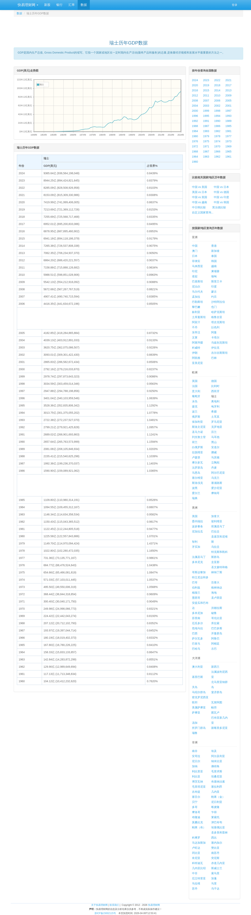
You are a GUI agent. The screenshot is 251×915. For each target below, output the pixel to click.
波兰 (194, 411)
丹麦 (214, 467)
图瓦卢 (215, 712)
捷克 (194, 406)
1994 (217, 115)
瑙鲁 (194, 733)
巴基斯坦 (197, 281)
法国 (194, 386)
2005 (228, 100)
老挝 (194, 276)
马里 (214, 883)
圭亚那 (215, 562)
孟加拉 (196, 296)
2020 (195, 85)
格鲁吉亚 (216, 317)
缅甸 (214, 276)
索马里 (215, 873)
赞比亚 (215, 847)
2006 (217, 100)
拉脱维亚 (197, 452)
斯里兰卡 (216, 281)
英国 (194, 381)
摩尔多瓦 (197, 462)
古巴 (214, 648)
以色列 (215, 327)
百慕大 (215, 582)
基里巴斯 (197, 676)
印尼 (194, 271)
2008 (195, 100)
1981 (228, 131)
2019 (206, 85)
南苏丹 (215, 852)
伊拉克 (215, 347)
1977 (228, 136)
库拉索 (215, 623)
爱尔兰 (196, 493)
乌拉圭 (215, 546)
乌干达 (215, 888)
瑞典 (194, 498)
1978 (217, 136)
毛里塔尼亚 (199, 786)
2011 (206, 95)
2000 (195, 110)
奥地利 (215, 401)
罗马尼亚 (216, 421)
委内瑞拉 (197, 521)
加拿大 (215, 516)
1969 (228, 146)
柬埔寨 (215, 271)
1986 (217, 126)
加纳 (194, 766)
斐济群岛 (216, 692)
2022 (217, 80)
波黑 (194, 488)
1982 (217, 131)
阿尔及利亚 (218, 756)
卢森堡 (196, 457)
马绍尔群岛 (199, 692)
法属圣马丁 (199, 557)
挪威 (214, 452)
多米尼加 (197, 613)
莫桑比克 (197, 822)
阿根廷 (215, 643)
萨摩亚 (196, 712)
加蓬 (214, 878)
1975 (206, 141)
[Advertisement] (128, 26)
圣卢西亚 (216, 597)
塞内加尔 (216, 842)
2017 (228, 85)
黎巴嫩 (196, 306)
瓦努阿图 (216, 702)
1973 (228, 141)
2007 (206, 100)
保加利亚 (197, 421)
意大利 (196, 391)
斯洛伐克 (197, 482)
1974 (217, 141)
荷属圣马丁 (218, 526)
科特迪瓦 (197, 863)
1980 (195, 136)
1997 (228, 110)
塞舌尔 (196, 796)
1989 (228, 120)
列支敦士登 (199, 437)
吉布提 (196, 791)
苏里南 (196, 618)
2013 (228, 90)
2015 (206, 90)
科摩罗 (196, 837)
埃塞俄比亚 (218, 827)
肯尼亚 (196, 858)
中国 (194, 245)
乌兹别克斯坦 (219, 342)
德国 (214, 381)
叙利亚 (196, 312)
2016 (195, 90)
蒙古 (214, 291)
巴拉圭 (215, 531)
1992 (195, 120)
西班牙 (215, 391)
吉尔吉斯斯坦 (219, 352)
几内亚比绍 (199, 868)
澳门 (194, 250)
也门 (214, 306)
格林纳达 (216, 587)
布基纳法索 (218, 781)
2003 (206, 105)
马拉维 (196, 883)
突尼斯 (215, 858)
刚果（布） (199, 827)
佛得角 (215, 766)
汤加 (194, 722)
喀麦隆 (215, 807)
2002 (217, 105)
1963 (206, 156)
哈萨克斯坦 (218, 312)
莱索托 (215, 817)
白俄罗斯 (197, 447)
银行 (59, 4)
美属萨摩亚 (199, 707)
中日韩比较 (199, 207)
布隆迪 (196, 817)
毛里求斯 (216, 771)
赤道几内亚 (218, 863)
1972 (195, 146)
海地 (214, 592)
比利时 (215, 386)
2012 (195, 95)
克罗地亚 (216, 426)
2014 (217, 90)
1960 (195, 161)
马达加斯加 (199, 842)
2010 (217, 95)
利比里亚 (197, 771)
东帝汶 (196, 332)
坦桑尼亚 (216, 776)
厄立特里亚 (199, 878)
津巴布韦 (216, 822)
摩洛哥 (196, 812)
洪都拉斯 (216, 607)
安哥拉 (196, 756)
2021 (228, 80)
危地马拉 (197, 628)
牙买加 (196, 546)
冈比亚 (196, 852)
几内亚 (215, 791)
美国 (194, 516)
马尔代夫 (197, 291)
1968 (195, 151)
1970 (217, 146)
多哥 (194, 807)
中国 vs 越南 (199, 202)
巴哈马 (196, 648)
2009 (228, 95)
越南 (214, 266)
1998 (217, 110)
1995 (206, 115)
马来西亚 (197, 266)
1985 (228, 126)
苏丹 (194, 888)
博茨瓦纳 (197, 781)
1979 (206, 136)
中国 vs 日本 (221, 187)
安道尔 (215, 447)
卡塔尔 (215, 337)
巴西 (194, 633)
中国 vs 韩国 (221, 202)
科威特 (196, 347)
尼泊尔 (196, 286)
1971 (206, 146)
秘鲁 (214, 613)
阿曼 (214, 332)
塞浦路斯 (216, 482)
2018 (217, 85)
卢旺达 (196, 847)
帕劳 (214, 707)
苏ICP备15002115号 (105, 913)
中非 (194, 873)
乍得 (214, 812)
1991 (206, 120)
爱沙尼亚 (216, 488)
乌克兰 (215, 477)
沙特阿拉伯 (218, 301)
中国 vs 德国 (221, 192)
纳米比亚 (216, 761)
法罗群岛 (197, 467)
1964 (195, 156)
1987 (206, 126)
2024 (195, 80)
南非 (194, 751)
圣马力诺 (197, 431)
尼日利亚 (216, 801)
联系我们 (114, 905)
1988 (195, 126)
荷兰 (194, 442)
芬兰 (214, 431)
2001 (228, 105)
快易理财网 (27, 5)
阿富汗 (196, 322)
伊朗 (194, 352)
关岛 (194, 687)
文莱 (194, 337)
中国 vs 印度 (221, 197)
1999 (206, 110)
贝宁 (194, 801)
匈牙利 (215, 406)
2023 (206, 80)
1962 (217, 156)
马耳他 (215, 437)
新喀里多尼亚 (219, 727)
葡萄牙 (196, 396)
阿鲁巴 (215, 638)
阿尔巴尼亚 (218, 472)
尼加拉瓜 (197, 531)
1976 (195, 141)
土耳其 (215, 416)
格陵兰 (196, 592)
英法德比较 (219, 207)
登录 (234, 4)
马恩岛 (196, 472)
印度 (214, 286)
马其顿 (215, 457)
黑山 (214, 442)
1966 (217, 151)
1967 (206, 151)
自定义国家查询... (203, 212)
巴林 (214, 357)
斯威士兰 (216, 868)
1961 (228, 156)
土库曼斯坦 (199, 317)
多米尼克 (197, 562)
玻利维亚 (216, 521)
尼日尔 (196, 761)
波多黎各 (197, 526)
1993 (228, 115)
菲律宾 (196, 261)
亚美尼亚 (197, 363)
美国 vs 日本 (199, 192)
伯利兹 (196, 587)
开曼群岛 (216, 633)
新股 (47, 4)
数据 (84, 4)
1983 (206, 131)
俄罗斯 (196, 416)
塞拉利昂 (216, 786)
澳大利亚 (197, 666)
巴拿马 (196, 643)
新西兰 (215, 666)
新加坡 (215, 250)
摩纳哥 (215, 493)
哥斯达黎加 (199, 572)
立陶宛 (215, 462)
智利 (194, 541)
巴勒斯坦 (197, 301)
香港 (214, 245)
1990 (217, 120)
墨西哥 (196, 597)
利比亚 (196, 776)
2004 (195, 105)
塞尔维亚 (197, 477)
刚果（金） (218, 796)
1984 (195, 131)
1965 (228, 151)
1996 (195, 115)
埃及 (214, 751)
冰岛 (194, 401)
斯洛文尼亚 (199, 426)
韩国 (214, 261)
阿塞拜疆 (197, 342)
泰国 (214, 256)
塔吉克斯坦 (218, 322)
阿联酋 (196, 357)
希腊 (214, 411)
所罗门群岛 (199, 727)
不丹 (194, 327)
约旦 (214, 296)
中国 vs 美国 (199, 187)
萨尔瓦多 (197, 638)
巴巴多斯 (216, 628)
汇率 (71, 4)
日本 (194, 256)
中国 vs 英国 (199, 197)
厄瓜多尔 (197, 623)
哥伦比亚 (216, 618)
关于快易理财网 (99, 905)
